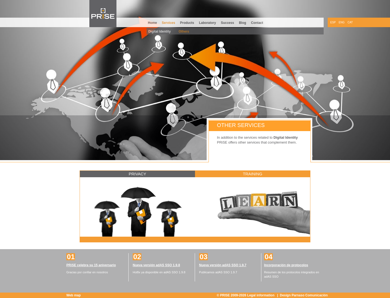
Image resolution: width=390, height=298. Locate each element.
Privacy (137, 174)
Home (152, 23)
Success (227, 23)
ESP (333, 22)
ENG (342, 22)
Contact (257, 23)
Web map (73, 295)
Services (168, 23)
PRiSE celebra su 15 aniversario (91, 265)
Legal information (261, 295)
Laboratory (207, 23)
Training (252, 174)
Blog (242, 23)
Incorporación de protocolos (286, 265)
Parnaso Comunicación (310, 295)
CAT (350, 22)
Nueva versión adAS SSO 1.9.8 (156, 265)
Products (187, 23)
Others (183, 31)
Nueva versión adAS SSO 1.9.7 (222, 265)
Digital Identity (159, 31)
